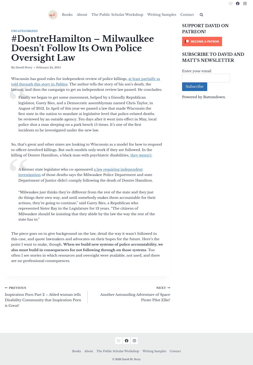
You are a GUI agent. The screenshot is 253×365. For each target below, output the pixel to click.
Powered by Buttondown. (204, 97)
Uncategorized (24, 31)
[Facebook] (237, 3)
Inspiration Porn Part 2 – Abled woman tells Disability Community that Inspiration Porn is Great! (44, 296)
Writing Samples (161, 15)
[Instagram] (244, 3)
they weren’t (140, 155)
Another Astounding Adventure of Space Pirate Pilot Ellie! (130, 293)
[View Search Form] (201, 14)
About (82, 15)
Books (67, 15)
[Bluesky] (230, 3)
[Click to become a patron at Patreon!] (215, 41)
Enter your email (196, 71)
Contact (187, 15)
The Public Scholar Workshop (117, 15)
